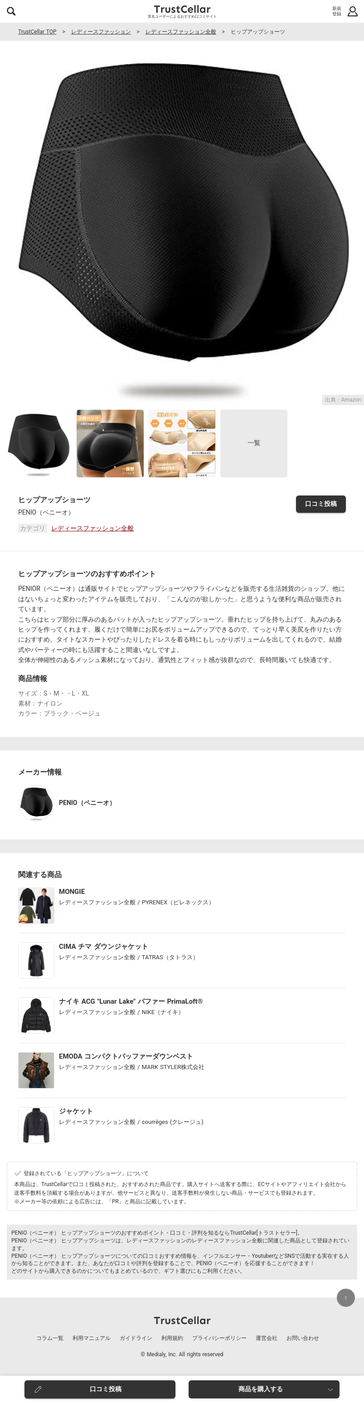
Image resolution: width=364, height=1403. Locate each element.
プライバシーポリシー (219, 1338)
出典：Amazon (343, 400)
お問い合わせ (302, 1338)
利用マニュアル (92, 1338)
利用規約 (172, 1338)
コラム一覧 (49, 1338)
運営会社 (266, 1338)
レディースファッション (101, 32)
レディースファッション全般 (181, 32)
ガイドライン (136, 1338)
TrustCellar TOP (37, 32)
